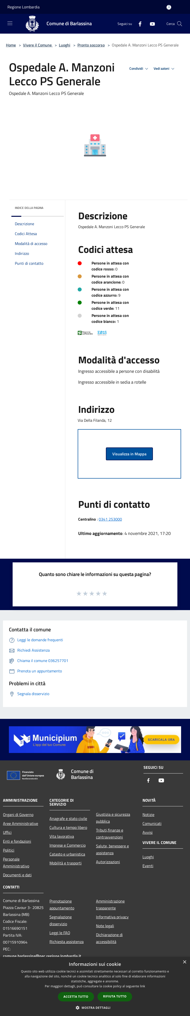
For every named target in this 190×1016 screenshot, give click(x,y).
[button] (95, 1007)
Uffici (7, 832)
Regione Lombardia (23, 7)
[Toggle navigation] (10, 23)
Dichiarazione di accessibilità (109, 938)
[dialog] (95, 986)
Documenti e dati (17, 875)
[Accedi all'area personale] (169, 7)
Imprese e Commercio (67, 845)
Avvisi (147, 832)
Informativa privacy (112, 917)
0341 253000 (110, 519)
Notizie (148, 814)
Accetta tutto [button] (76, 996)
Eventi (147, 866)
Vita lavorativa (61, 836)
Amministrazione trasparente (110, 904)
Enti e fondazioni (17, 841)
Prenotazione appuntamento (61, 904)
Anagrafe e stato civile (68, 818)
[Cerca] (180, 24)
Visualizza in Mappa (129, 454)
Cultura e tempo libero (68, 827)
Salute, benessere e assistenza (112, 849)
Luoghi (64, 45)
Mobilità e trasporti (65, 863)
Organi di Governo (18, 814)
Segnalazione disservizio (60, 920)
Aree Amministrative (20, 823)
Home (11, 45)
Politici (8, 850)
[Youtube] (150, 23)
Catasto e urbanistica (67, 854)
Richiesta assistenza (66, 942)
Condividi (139, 69)
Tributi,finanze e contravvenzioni (109, 833)
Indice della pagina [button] (29, 207)
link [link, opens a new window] (142, 986)
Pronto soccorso (91, 45)
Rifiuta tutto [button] (115, 996)
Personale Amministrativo (16, 862)
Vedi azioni (165, 69)
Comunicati (152, 823)
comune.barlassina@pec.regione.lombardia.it (42, 956)
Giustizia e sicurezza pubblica (113, 817)
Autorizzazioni (108, 862)
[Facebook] (138, 23)
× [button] (184, 962)
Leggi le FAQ (59, 933)
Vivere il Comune (38, 45)
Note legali (105, 926)
